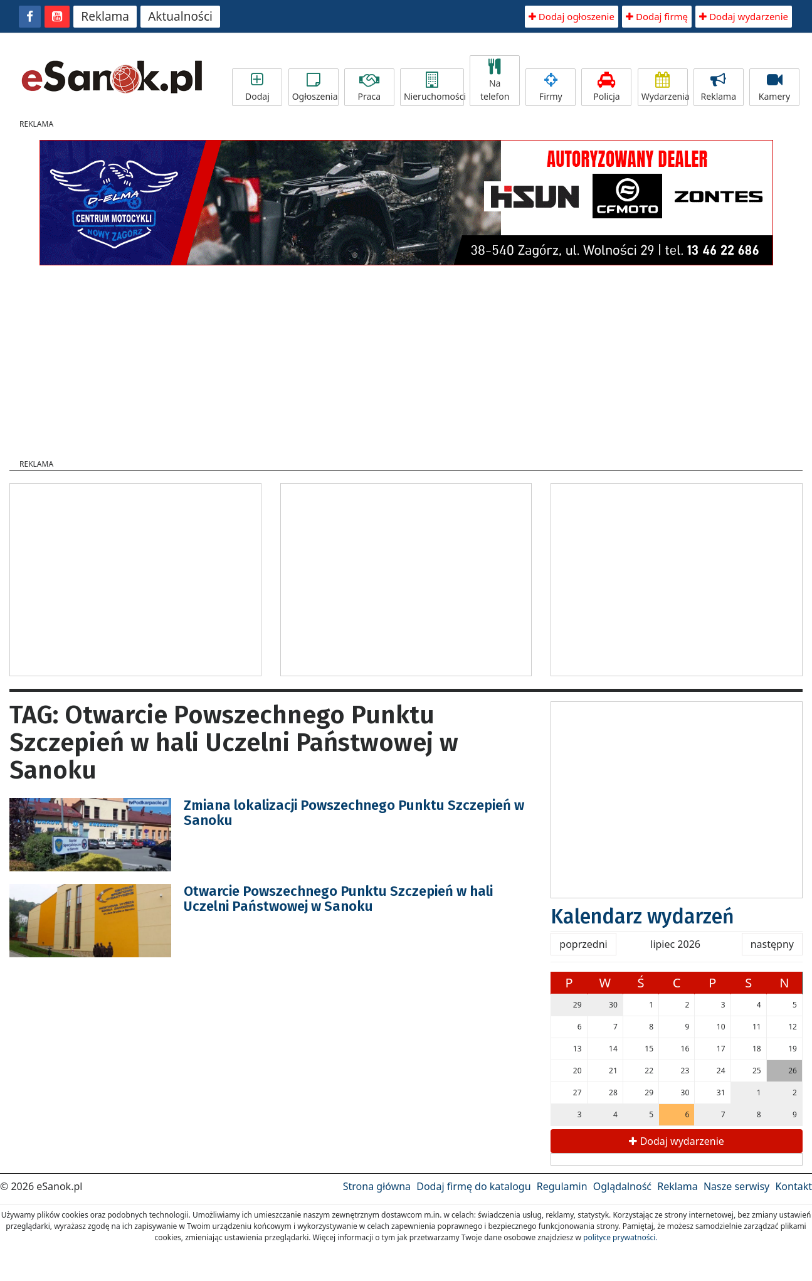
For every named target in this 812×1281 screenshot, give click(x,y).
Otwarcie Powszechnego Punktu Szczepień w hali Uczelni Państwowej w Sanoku (338, 899)
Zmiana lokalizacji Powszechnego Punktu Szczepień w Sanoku (354, 813)
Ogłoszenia (315, 87)
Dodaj (257, 87)
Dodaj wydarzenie (743, 16)
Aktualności (180, 16)
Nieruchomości (434, 87)
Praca (369, 87)
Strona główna (377, 1186)
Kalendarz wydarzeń (642, 916)
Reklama (105, 16)
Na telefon (494, 80)
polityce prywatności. (620, 1237)
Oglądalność (622, 1186)
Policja (606, 87)
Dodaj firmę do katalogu (473, 1186)
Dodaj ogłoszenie (571, 16)
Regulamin (562, 1186)
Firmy (550, 87)
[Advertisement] (406, 358)
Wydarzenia (664, 87)
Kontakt (793, 1186)
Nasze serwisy (736, 1186)
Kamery (774, 87)
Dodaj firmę (657, 16)
